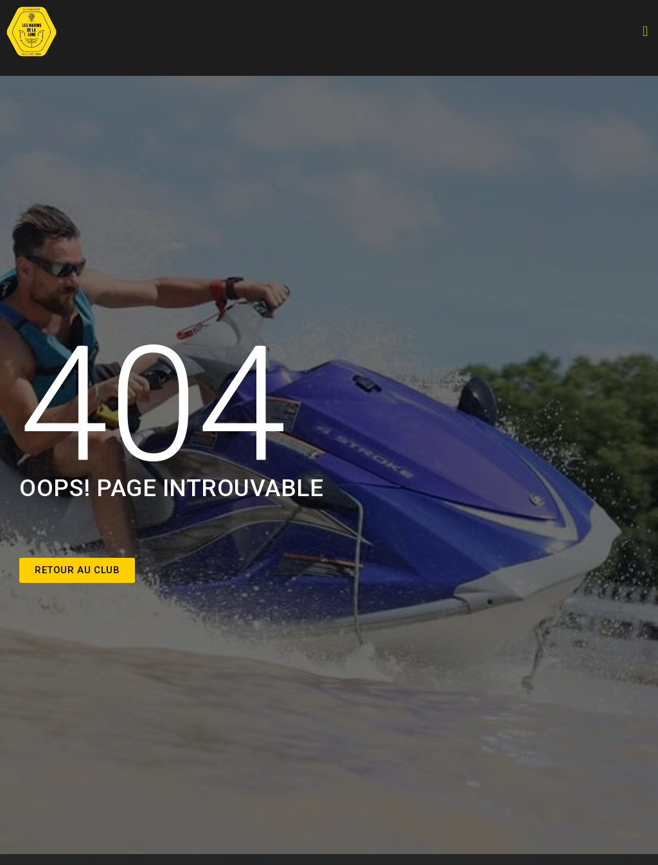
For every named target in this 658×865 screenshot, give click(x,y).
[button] (645, 31)
